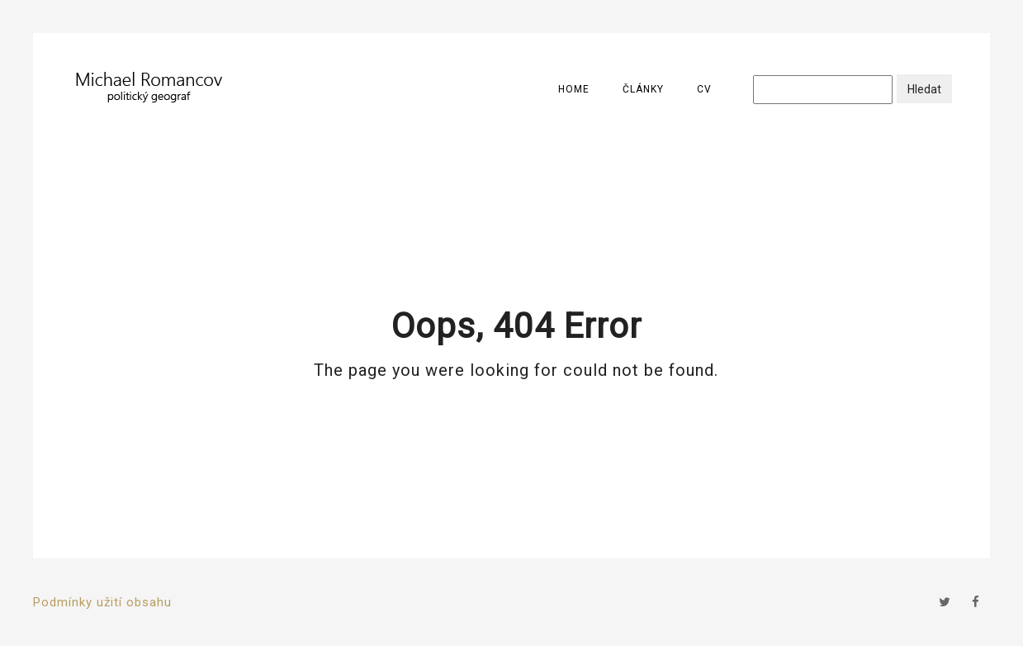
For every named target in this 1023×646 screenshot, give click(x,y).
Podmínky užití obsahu (102, 602)
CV (704, 89)
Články (643, 89)
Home (574, 89)
